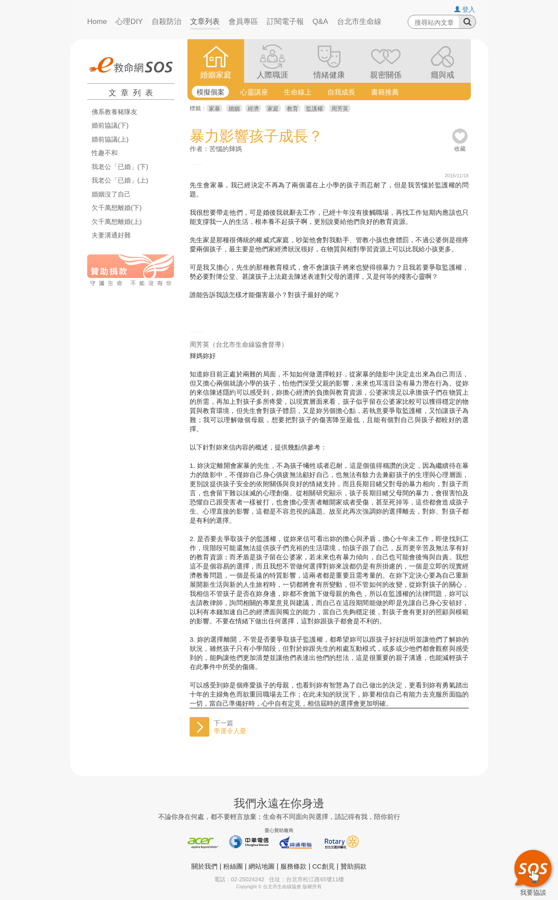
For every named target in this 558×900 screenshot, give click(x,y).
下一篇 (230, 726)
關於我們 (204, 866)
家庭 (273, 108)
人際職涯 (272, 75)
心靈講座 (254, 92)
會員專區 (243, 21)
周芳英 (339, 108)
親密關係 (385, 75)
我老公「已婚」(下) (120, 166)
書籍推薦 (385, 92)
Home (97, 21)
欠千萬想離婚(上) (117, 221)
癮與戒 (442, 75)
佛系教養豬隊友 (114, 111)
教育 (292, 108)
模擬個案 (211, 92)
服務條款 (293, 866)
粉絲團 (233, 866)
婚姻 (234, 108)
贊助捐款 (353, 866)
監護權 (314, 108)
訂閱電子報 (285, 21)
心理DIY (129, 21)
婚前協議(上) (110, 139)
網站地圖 (261, 866)
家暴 (214, 108)
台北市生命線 (359, 21)
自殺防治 (166, 21)
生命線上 (298, 92)
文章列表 (205, 21)
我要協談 (532, 871)
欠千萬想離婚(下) (117, 207)
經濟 (253, 108)
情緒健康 (329, 75)
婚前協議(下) (110, 125)
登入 (464, 9)
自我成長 (341, 92)
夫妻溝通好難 (111, 235)
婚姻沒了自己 (111, 194)
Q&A (320, 21)
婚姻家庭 (215, 75)
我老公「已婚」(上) (120, 180)
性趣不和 (105, 152)
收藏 (460, 145)
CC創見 (323, 866)
